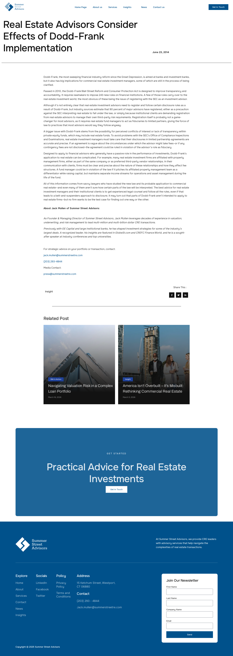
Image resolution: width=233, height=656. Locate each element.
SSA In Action (56, 379)
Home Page (81, 7)
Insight (128, 379)
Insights (129, 7)
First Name (171, 587)
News (144, 7)
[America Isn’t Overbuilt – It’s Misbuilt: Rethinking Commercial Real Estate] (154, 364)
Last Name (171, 598)
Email (168, 621)
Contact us (158, 7)
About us (97, 7)
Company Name (174, 610)
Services (112, 7)
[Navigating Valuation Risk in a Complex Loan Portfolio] (79, 364)
